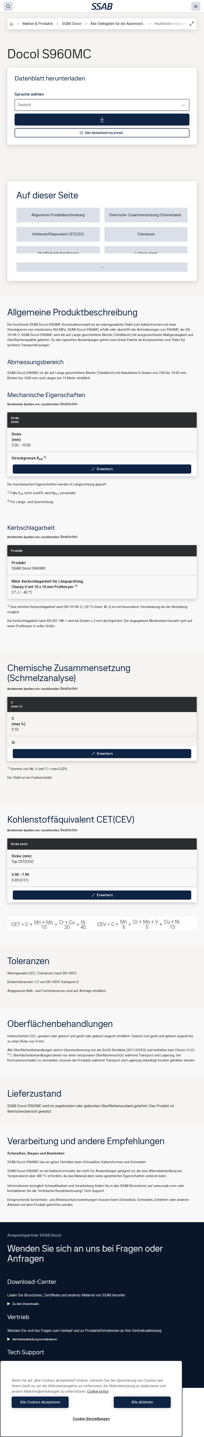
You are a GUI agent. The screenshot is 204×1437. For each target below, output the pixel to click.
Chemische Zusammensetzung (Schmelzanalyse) (148, 215)
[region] (91, 1398)
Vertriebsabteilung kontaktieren (32, 1339)
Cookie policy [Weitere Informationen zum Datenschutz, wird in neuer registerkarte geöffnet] (98, 1391)
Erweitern (102, 469)
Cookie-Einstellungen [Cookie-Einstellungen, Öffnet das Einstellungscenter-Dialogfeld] (91, 1419)
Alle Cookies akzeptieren (50, 1402)
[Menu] (195, 6)
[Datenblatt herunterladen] (102, 119)
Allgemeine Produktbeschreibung (58, 215)
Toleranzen (146, 234)
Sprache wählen (29, 94)
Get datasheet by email (101, 132)
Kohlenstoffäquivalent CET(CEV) (58, 234)
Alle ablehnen (132, 1402)
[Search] (8, 6)
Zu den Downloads (23, 1304)
